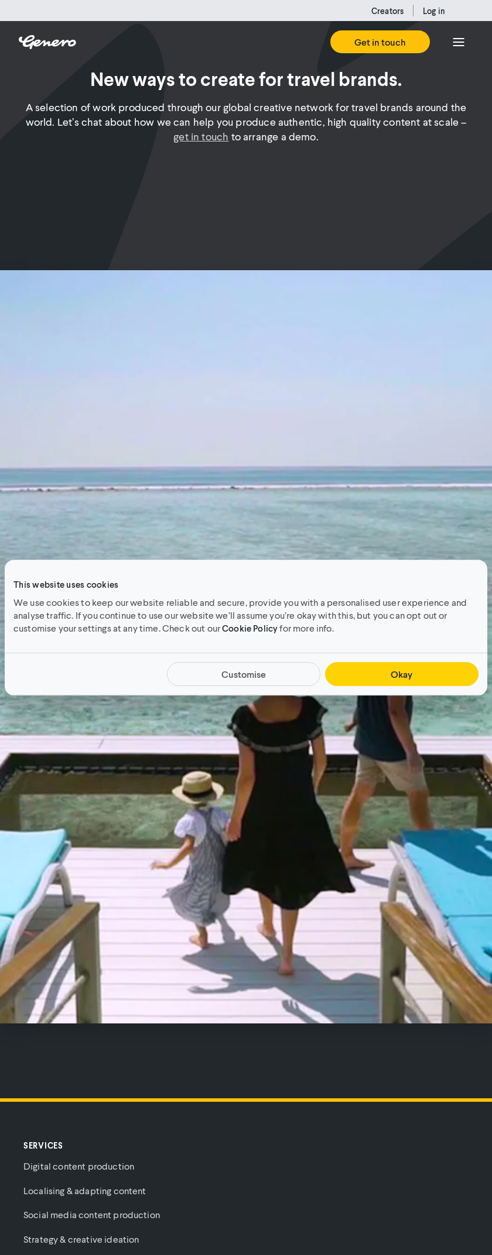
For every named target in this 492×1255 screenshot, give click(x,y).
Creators (387, 11)
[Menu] (459, 42)
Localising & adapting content (84, 1190)
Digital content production (78, 1165)
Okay (401, 674)
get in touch (200, 136)
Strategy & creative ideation (81, 1238)
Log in (434, 11)
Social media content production (91, 1214)
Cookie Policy (250, 628)
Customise (243, 674)
